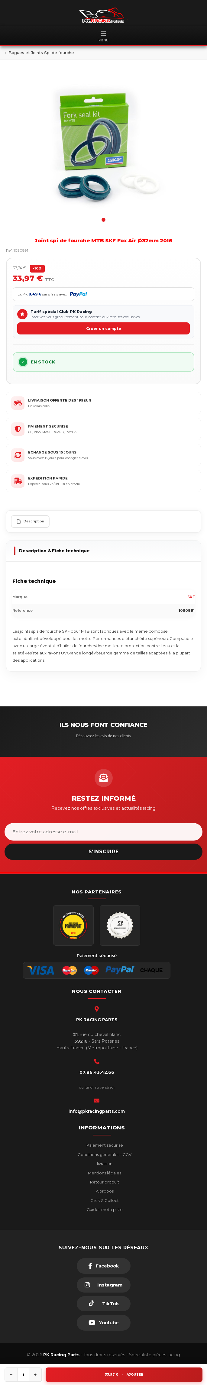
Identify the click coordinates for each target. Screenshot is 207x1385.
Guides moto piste (104, 1209)
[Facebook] (104, 1266)
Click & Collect (104, 1200)
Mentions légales (104, 1172)
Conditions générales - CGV (104, 1154)
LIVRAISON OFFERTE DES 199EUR (59, 400)
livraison (104, 1163)
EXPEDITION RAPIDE (48, 478)
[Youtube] (104, 1323)
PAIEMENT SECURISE (48, 426)
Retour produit (104, 1182)
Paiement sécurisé (104, 1145)
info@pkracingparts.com (97, 1111)
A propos (104, 1191)
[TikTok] (104, 1303)
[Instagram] (104, 1285)
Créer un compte (103, 328)
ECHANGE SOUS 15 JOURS (52, 452)
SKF (191, 597)
